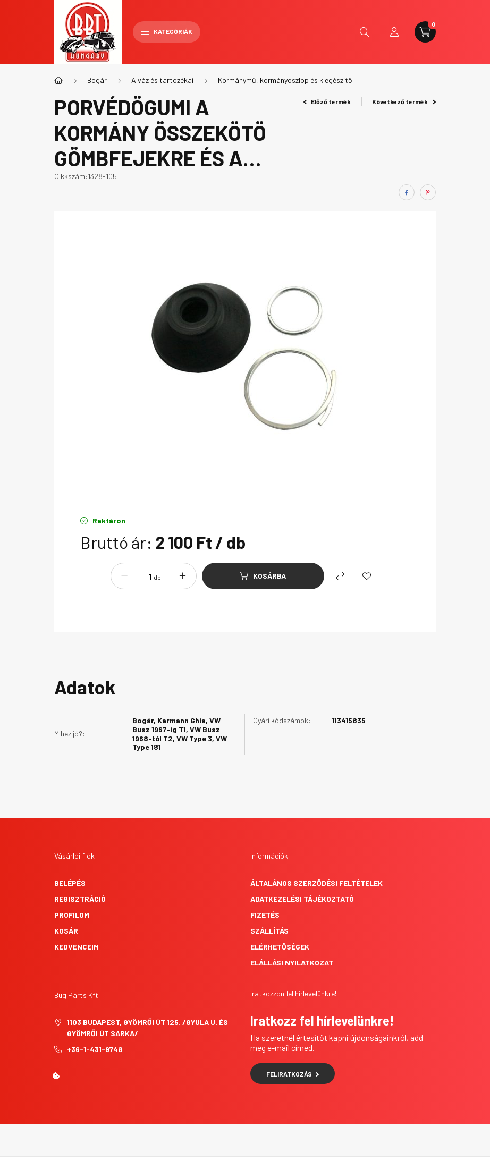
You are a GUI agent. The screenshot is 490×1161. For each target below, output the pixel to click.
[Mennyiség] (141, 576)
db (157, 577)
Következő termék (404, 101)
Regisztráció (80, 898)
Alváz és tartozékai (162, 79)
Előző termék (327, 101)
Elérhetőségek (279, 946)
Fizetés (265, 914)
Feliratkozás (292, 1074)
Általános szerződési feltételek (316, 882)
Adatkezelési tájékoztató (302, 898)
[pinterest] (428, 192)
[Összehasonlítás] (340, 576)
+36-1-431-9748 (95, 1049)
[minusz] (124, 576)
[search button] (364, 32)
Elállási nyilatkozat (291, 962)
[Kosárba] (263, 576)
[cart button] (425, 32)
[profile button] (394, 32)
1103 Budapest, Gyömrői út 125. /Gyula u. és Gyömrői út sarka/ (147, 1028)
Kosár (66, 930)
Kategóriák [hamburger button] (166, 31)
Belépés (70, 882)
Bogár (97, 79)
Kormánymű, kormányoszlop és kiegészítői (286, 79)
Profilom (71, 914)
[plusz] (183, 576)
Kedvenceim (76, 946)
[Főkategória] (58, 80)
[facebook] (407, 192)
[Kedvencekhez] (366, 576)
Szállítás (269, 930)
